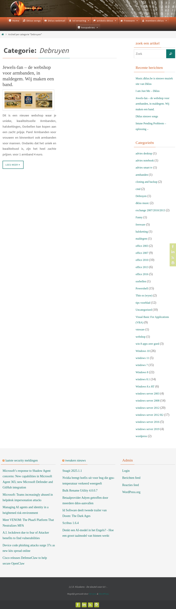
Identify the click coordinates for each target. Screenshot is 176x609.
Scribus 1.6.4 (70, 523)
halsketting (142, 231)
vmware (141, 329)
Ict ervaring (81, 20)
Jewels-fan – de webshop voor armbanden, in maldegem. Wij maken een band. (154, 103)
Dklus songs (33, 20)
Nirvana (92, 593)
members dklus (156, 20)
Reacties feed (130, 485)
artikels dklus (107, 20)
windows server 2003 (149, 393)
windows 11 (143, 358)
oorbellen (141, 281)
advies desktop (145, 153)
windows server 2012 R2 (151, 414)
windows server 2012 (149, 407)
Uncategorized (145, 309)
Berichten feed (131, 478)
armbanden (142, 174)
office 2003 (143, 245)
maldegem (142, 238)
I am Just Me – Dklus (149, 91)
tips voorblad (144, 302)
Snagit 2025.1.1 (72, 470)
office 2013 (143, 267)
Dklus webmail (56, 20)
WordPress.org (131, 492)
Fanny (139, 217)
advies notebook (146, 160)
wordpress (142, 436)
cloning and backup (148, 181)
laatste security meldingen (22, 460)
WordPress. (104, 593)
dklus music (143, 203)
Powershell (142, 288)
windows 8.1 (143, 379)
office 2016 (143, 274)
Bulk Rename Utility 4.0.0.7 (79, 490)
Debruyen (142, 196)
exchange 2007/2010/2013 (152, 210)
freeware (141, 224)
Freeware (131, 20)
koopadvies (89, 27)
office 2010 (143, 260)
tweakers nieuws (75, 460)
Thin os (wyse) (145, 295)
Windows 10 (143, 351)
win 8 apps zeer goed (149, 343)
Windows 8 (143, 372)
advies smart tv (145, 167)
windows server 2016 (149, 422)
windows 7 (142, 365)
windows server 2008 (149, 400)
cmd (138, 189)
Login (126, 470)
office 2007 (143, 253)
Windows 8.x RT (146, 386)
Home (15, 20)
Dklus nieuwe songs (148, 116)
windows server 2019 (149, 429)
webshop (141, 336)
